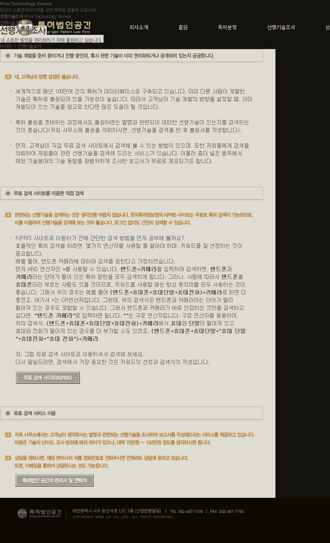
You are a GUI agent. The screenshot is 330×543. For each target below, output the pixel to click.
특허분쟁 (227, 27)
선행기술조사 (281, 27)
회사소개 (138, 27)
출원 (183, 27)
